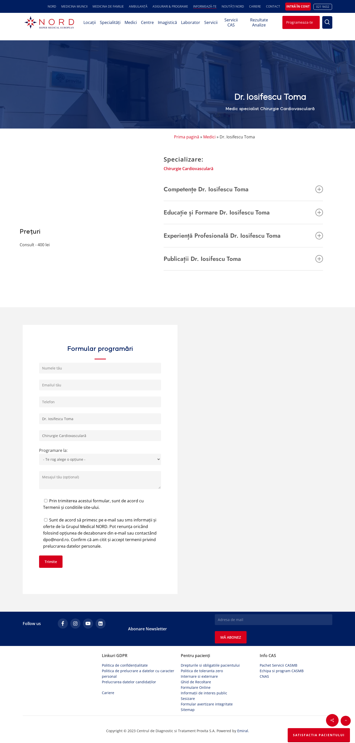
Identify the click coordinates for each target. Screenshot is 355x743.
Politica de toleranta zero (202, 670)
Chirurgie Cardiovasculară (188, 168)
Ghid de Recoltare (196, 681)
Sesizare (188, 698)
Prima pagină (186, 137)
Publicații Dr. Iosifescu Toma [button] (243, 258)
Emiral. (243, 730)
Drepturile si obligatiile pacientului (210, 665)
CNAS (264, 676)
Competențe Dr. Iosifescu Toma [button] (243, 189)
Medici (209, 137)
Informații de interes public (204, 693)
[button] (346, 721)
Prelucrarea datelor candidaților (129, 681)
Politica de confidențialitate (125, 665)
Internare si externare (199, 676)
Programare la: (100, 456)
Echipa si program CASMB (282, 670)
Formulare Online (196, 687)
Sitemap (188, 709)
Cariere (108, 692)
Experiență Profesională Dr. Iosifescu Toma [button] (243, 235)
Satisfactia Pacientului (319, 735)
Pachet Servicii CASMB (278, 665)
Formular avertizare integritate (207, 704)
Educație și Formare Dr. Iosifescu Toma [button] (243, 212)
